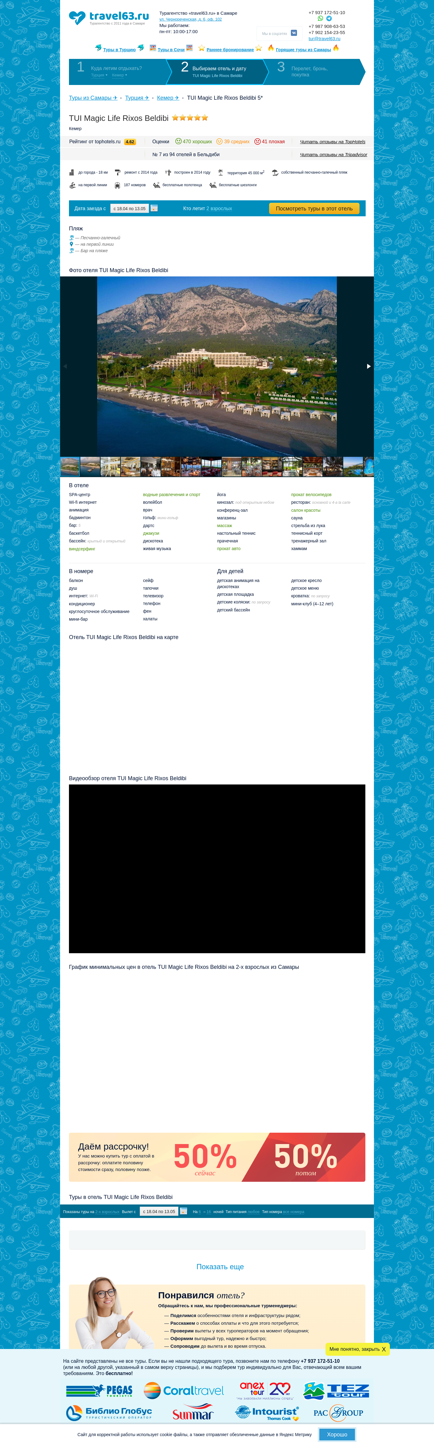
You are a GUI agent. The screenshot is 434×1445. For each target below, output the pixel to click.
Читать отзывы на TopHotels (332, 141)
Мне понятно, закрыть (354, 1349)
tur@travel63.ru (325, 38)
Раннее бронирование (230, 49)
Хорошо (337, 1435)
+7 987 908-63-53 (327, 26)
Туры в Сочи (171, 49)
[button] (368, 366)
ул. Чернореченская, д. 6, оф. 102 (190, 19)
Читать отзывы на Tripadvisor (333, 154)
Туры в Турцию (119, 49)
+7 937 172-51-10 (327, 12)
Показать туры (333, 1211)
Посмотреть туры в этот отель (314, 209)
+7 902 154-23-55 (327, 32)
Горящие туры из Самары (303, 49)
